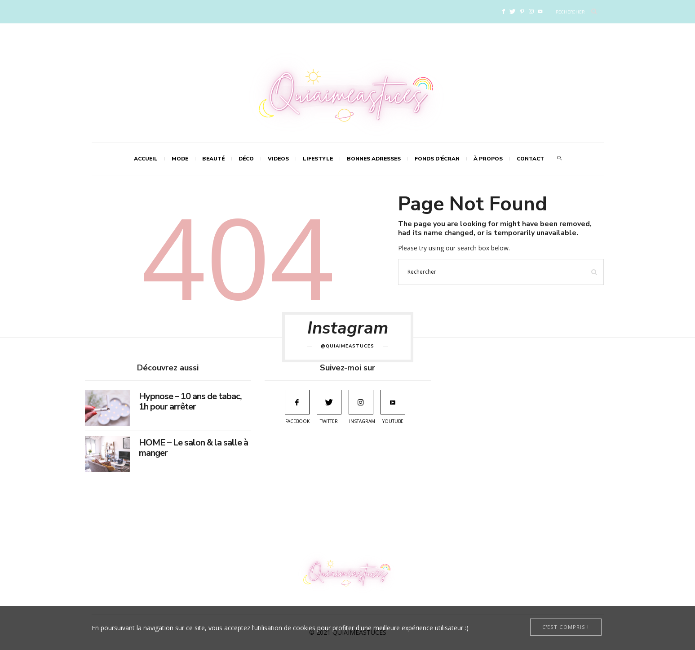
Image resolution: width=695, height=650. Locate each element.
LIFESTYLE (318, 158)
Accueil (146, 158)
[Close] (566, 627)
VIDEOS (278, 158)
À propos (488, 158)
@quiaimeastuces (347, 346)
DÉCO (246, 158)
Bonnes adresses (374, 158)
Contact (530, 158)
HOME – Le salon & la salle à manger (193, 447)
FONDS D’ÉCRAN (437, 158)
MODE (180, 158)
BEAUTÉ (213, 158)
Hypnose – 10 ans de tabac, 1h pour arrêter (190, 401)
